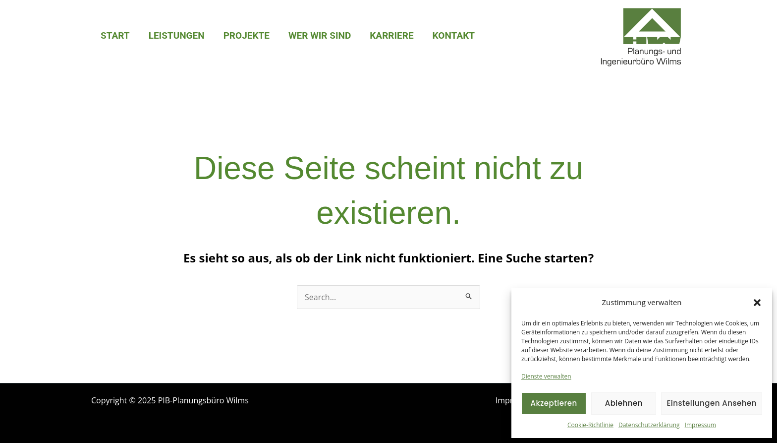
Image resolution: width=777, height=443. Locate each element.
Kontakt (454, 35)
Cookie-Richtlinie (590, 425)
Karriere (391, 35)
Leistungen (177, 35)
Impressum (700, 425)
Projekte (246, 35)
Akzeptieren (553, 403)
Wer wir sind (319, 35)
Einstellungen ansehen (711, 403)
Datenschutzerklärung (649, 425)
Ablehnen (624, 403)
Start (115, 35)
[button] (757, 303)
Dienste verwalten (546, 376)
